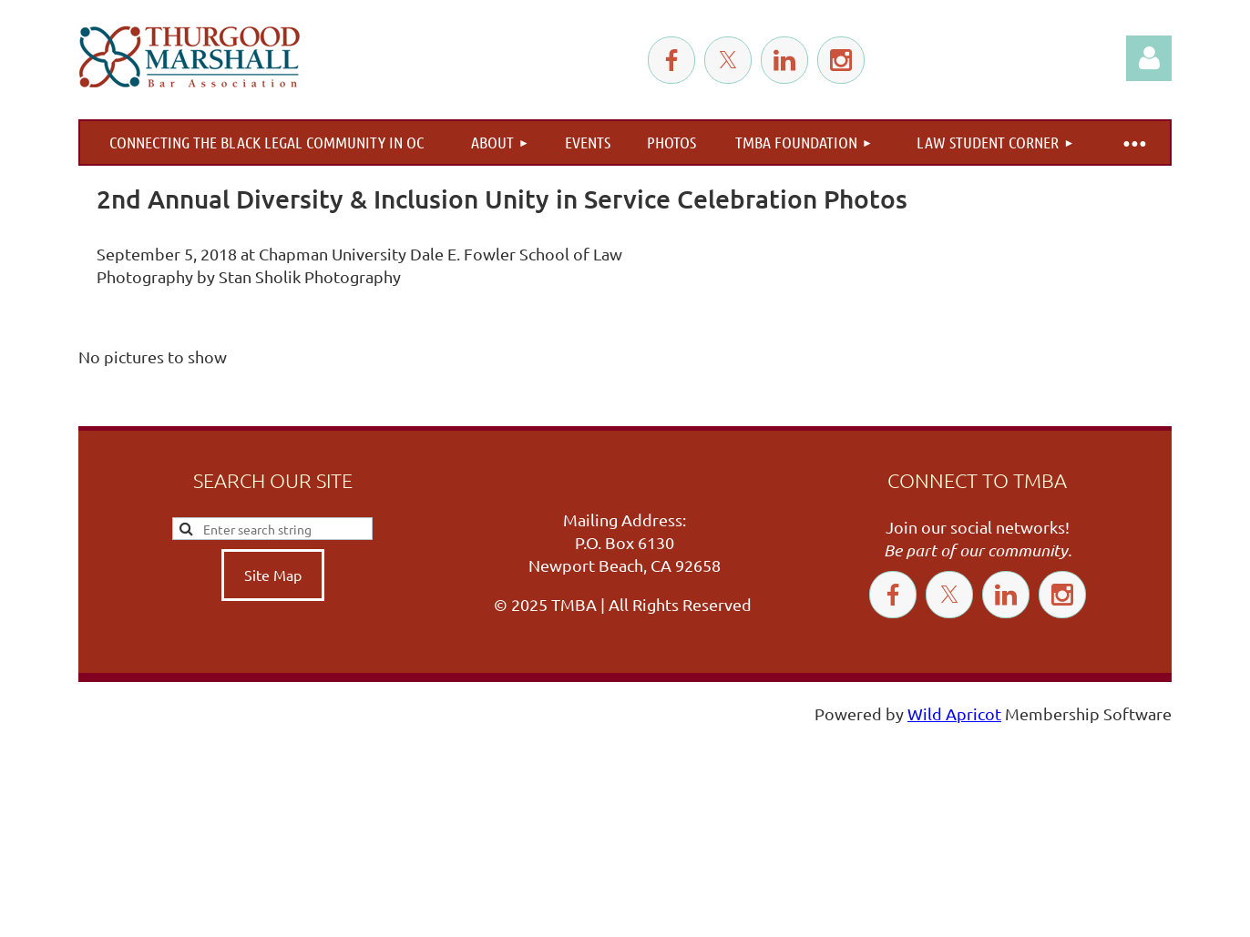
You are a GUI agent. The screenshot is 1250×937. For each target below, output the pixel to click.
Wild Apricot (954, 713)
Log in (1149, 58)
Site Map (273, 574)
